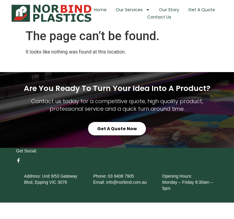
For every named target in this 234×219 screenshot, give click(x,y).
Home (100, 10)
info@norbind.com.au (126, 190)
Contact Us (159, 17)
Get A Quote (201, 10)
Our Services (133, 9)
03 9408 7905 (121, 184)
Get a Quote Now (117, 137)
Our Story (169, 10)
